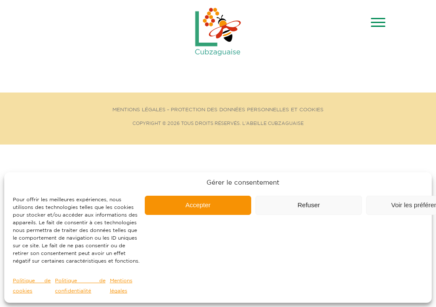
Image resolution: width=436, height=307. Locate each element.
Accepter (197, 205)
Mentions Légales (139, 109)
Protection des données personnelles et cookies (247, 109)
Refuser (309, 205)
